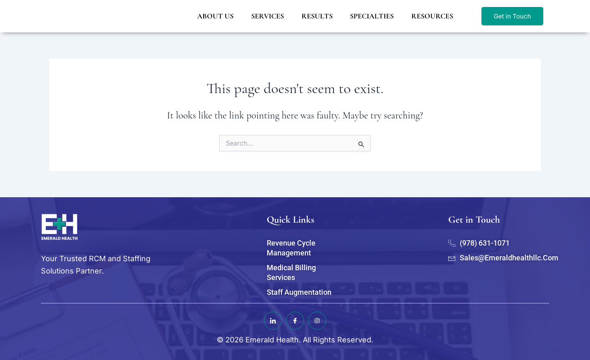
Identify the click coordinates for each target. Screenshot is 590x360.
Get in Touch (512, 16)
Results (316, 16)
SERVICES (266, 16)
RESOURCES (432, 16)
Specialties (371, 16)
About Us (214, 16)
